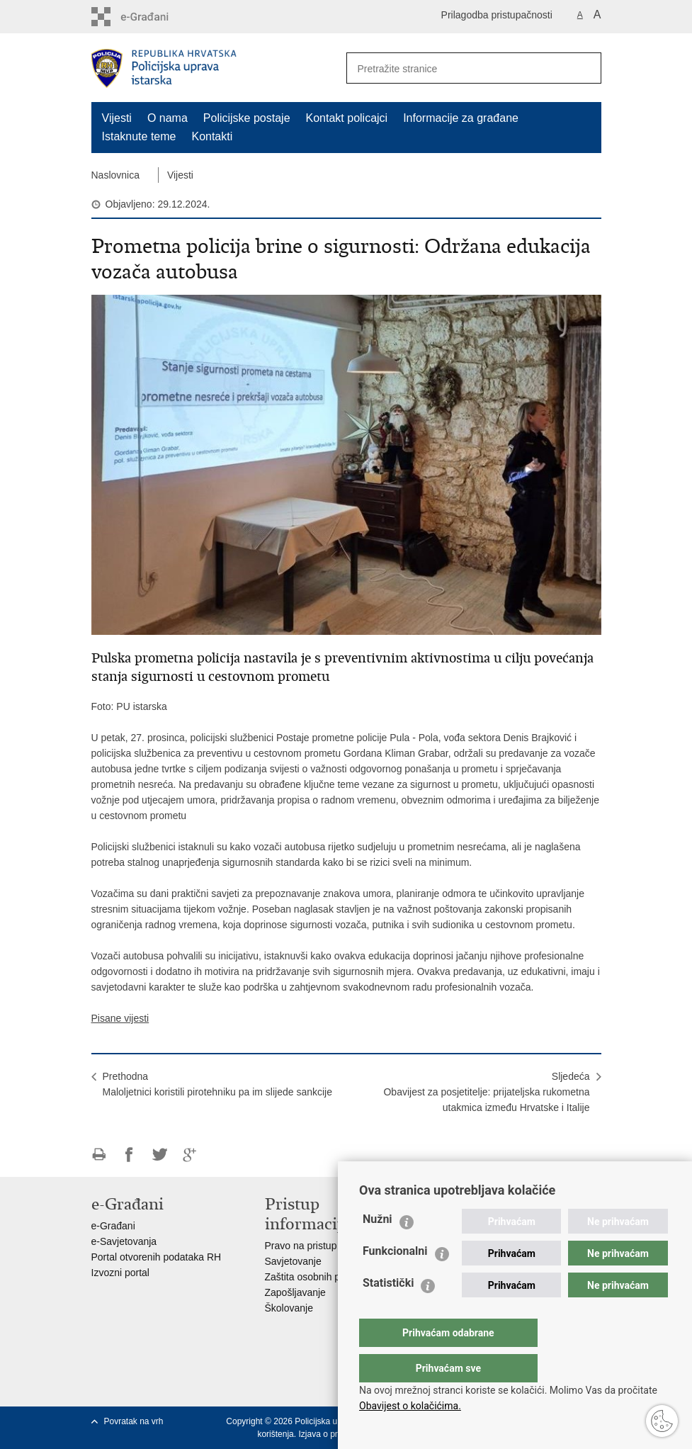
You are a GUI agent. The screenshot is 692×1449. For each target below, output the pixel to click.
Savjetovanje (293, 1261)
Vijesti (117, 118)
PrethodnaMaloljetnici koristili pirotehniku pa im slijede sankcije (217, 1084)
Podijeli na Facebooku (129, 1154)
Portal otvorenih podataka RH (156, 1257)
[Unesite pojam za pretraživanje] (453, 68)
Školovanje (289, 1308)
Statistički (388, 1311)
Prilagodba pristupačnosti (496, 15)
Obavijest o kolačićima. (410, 1405)
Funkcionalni (395, 1279)
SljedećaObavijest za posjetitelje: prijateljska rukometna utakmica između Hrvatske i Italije (486, 1092)
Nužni (377, 1247)
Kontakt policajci (347, 118)
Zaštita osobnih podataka (320, 1276)
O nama (167, 118)
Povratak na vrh (134, 1421)
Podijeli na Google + (190, 1154)
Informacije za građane (460, 118)
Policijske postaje (246, 118)
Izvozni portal (120, 1272)
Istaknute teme (139, 136)
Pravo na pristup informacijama (333, 1245)
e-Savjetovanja (124, 1241)
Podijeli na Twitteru (159, 1154)
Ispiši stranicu (98, 1154)
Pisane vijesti (120, 1018)
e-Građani (113, 1225)
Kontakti (211, 136)
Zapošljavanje (295, 1292)
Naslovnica (115, 175)
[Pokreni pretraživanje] (585, 68)
